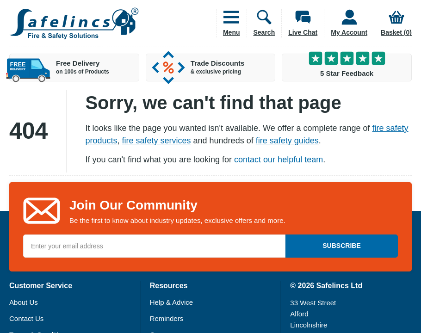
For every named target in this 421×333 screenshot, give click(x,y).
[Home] (74, 23)
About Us (23, 302)
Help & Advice (171, 302)
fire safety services (156, 140)
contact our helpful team (278, 159)
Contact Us (26, 318)
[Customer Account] (345, 23)
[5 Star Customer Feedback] (347, 67)
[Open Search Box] (261, 23)
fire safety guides (287, 140)
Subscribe (341, 245)
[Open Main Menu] (228, 23)
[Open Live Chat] (299, 23)
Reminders (167, 318)
